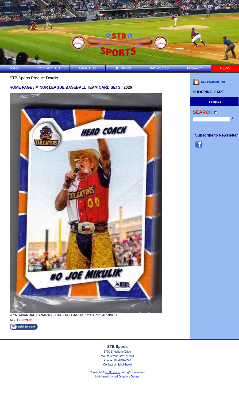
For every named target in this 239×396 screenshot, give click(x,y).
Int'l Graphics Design (126, 376)
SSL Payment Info (209, 82)
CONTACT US (48, 68)
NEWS (225, 68)
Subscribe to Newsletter (216, 135)
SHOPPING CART (208, 92)
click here (125, 364)
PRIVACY (194, 68)
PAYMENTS (159, 68)
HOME (14, 68)
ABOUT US (87, 68)
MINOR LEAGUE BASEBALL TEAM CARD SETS (77, 87)
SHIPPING (123, 68)
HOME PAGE (21, 87)
